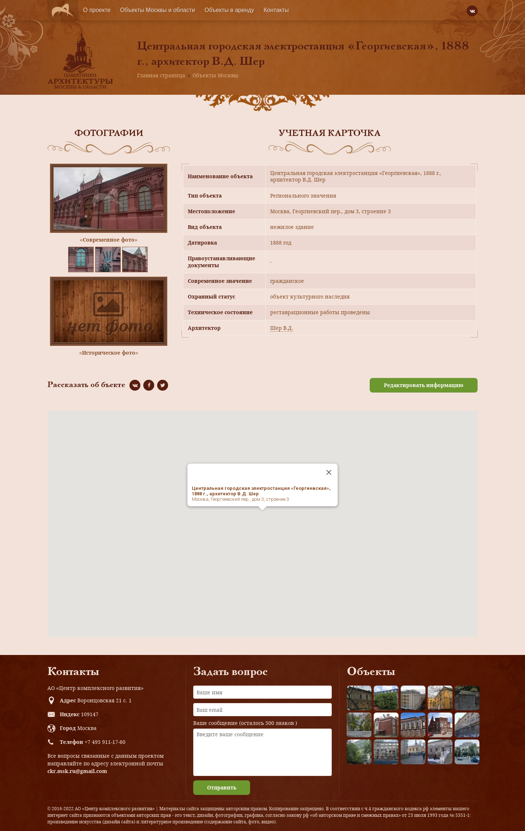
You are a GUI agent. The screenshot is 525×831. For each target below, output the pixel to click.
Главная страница (161, 75)
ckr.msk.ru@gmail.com (77, 771)
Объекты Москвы (215, 75)
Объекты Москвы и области (157, 10)
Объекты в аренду (229, 10)
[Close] (329, 472)
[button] (262, 517)
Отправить (221, 787)
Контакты (276, 10)
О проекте (96, 10)
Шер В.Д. (281, 327)
